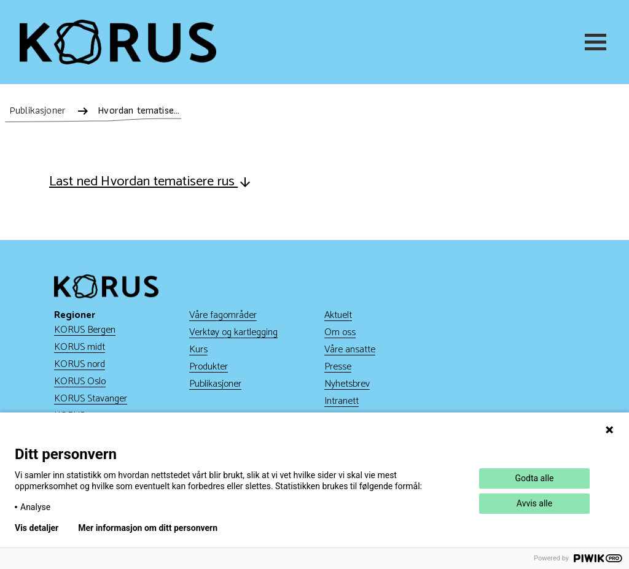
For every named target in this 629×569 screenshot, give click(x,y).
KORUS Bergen (84, 330)
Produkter (208, 366)
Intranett (341, 401)
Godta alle (534, 478)
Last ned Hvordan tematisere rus (150, 181)
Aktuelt (338, 315)
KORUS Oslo (80, 381)
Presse (337, 366)
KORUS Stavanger (90, 398)
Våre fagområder (223, 315)
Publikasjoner (215, 384)
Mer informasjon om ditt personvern (147, 528)
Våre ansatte (349, 349)
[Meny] (597, 42)
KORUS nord (79, 364)
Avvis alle (534, 503)
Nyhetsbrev (347, 384)
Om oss (340, 332)
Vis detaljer (36, 528)
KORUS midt (79, 347)
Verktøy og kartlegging (233, 332)
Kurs (198, 349)
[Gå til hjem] (118, 42)
